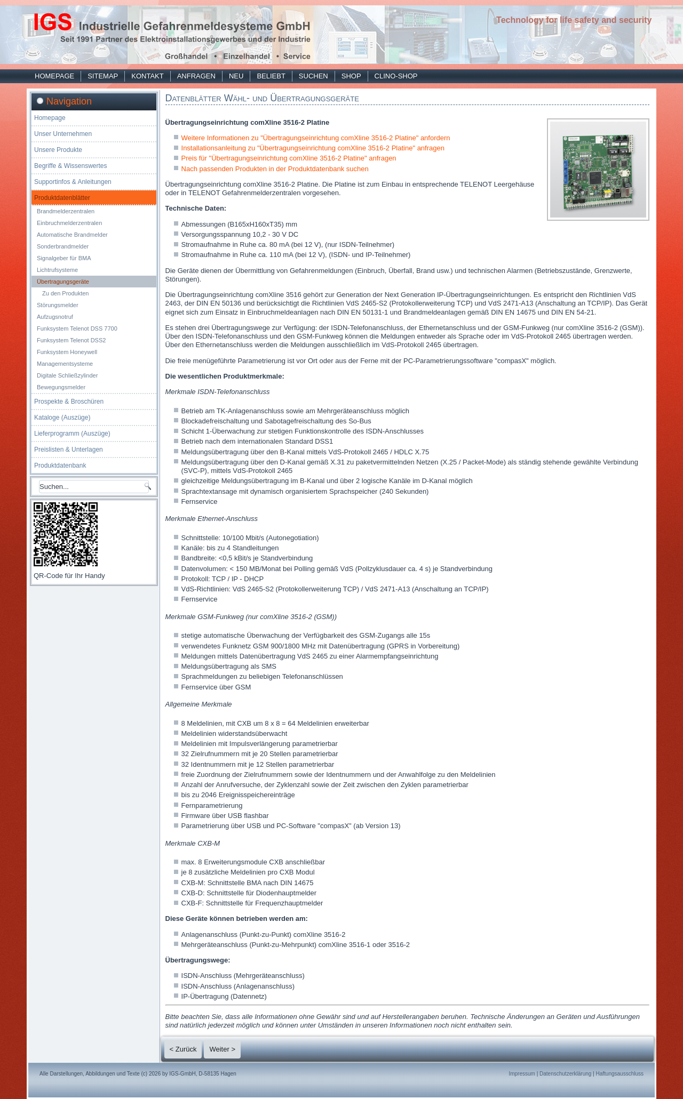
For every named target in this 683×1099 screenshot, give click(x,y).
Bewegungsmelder (61, 387)
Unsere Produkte (58, 150)
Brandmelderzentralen (65, 211)
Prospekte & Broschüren (69, 401)
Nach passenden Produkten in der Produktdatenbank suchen (275, 169)
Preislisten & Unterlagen (68, 449)
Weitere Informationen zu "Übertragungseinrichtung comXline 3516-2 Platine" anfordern (315, 138)
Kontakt (147, 76)
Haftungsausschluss (620, 1074)
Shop (351, 76)
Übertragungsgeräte (63, 281)
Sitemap (103, 76)
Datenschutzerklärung (565, 1074)
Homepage (54, 76)
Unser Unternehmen (63, 134)
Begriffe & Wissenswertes (70, 166)
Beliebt (271, 76)
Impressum (522, 1074)
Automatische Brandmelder (72, 234)
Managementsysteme (65, 363)
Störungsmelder (57, 305)
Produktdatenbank (60, 465)
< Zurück (183, 1049)
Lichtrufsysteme (57, 270)
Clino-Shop (396, 76)
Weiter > (222, 1049)
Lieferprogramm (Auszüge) (72, 433)
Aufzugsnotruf (55, 317)
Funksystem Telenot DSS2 (71, 340)
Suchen (313, 76)
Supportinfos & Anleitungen (73, 182)
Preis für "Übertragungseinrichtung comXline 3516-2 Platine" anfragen (288, 158)
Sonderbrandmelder (63, 246)
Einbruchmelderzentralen (69, 223)
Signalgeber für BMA (64, 258)
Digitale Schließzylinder (67, 375)
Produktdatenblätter (62, 198)
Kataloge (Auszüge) (62, 417)
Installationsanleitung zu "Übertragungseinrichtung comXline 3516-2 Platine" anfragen (312, 148)
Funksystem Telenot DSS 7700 (77, 328)
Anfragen (196, 76)
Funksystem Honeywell (67, 352)
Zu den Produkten (65, 293)
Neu (236, 76)
